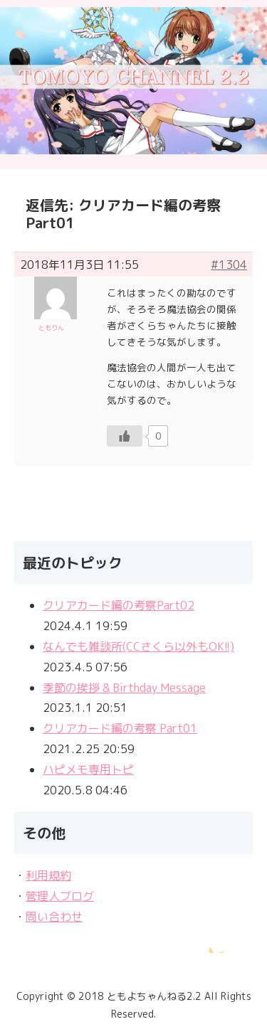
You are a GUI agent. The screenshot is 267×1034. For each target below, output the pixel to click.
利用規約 (48, 875)
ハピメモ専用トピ (88, 769)
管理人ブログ (60, 896)
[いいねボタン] (124, 436)
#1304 (229, 264)
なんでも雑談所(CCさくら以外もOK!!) (138, 646)
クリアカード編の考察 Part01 (120, 728)
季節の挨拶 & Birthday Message (124, 687)
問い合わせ (54, 916)
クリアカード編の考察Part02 (118, 605)
